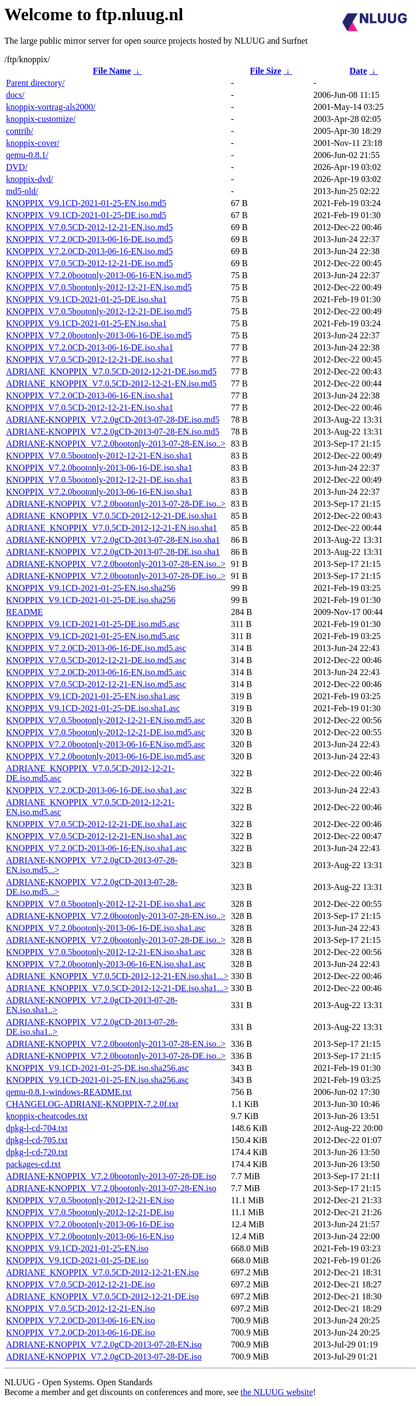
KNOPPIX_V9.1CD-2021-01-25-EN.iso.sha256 (91, 588)
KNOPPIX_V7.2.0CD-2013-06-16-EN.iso (80, 1320)
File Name (112, 70)
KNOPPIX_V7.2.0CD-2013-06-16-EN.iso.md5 (89, 251)
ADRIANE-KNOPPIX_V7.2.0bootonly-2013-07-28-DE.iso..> (115, 503)
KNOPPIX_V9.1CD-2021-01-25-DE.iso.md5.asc (92, 624)
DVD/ (16, 167)
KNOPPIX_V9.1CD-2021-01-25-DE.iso (77, 1260)
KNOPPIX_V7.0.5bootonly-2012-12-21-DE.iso (90, 1212)
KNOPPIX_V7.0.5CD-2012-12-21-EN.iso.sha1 (89, 407)
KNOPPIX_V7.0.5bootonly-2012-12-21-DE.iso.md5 (99, 311)
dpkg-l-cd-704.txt (36, 1128)
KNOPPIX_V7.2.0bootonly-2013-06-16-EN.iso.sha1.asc (106, 964)
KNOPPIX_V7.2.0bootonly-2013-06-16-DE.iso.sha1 (99, 467)
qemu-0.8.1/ (27, 155)
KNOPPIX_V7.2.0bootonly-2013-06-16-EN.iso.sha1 (99, 491)
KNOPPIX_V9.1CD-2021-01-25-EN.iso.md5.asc (92, 636)
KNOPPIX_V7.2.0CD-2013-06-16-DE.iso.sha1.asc (96, 790)
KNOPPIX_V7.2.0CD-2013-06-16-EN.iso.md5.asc (96, 672)
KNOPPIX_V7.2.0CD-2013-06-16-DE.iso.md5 (89, 239)
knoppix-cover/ (33, 143)
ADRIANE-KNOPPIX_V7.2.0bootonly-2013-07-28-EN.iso (111, 1188)
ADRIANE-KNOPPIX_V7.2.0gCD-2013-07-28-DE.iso (104, 1356)
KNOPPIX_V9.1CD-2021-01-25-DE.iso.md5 (86, 215)
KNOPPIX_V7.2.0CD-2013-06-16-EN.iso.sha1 (89, 395)
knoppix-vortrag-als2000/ (51, 107)
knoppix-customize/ (40, 119)
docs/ (15, 94)
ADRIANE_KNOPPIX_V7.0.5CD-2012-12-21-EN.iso (102, 1272)
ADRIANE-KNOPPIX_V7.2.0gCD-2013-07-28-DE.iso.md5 (112, 419)
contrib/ (19, 131)
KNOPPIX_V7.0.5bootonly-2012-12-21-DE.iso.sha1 (99, 479)
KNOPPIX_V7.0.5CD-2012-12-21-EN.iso (80, 1308)
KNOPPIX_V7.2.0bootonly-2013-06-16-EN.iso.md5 (99, 275)
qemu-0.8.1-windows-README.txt (69, 1092)
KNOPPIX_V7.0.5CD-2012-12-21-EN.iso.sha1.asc (96, 836)
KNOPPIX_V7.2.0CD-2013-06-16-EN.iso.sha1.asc (96, 848)
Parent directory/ (35, 82)
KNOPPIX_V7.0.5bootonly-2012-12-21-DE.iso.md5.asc (105, 732)
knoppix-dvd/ (29, 179)
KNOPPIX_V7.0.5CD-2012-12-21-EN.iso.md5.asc (96, 684)
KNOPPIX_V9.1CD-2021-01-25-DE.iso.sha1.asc (93, 708)
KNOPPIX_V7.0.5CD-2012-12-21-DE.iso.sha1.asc (96, 824)
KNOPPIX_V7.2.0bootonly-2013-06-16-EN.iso (90, 1236)
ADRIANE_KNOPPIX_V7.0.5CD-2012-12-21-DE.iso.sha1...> (117, 988)
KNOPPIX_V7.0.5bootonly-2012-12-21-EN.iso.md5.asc (105, 720)
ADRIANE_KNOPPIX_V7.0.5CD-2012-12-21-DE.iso (102, 1296)
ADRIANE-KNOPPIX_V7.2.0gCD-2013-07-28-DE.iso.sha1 (113, 551)
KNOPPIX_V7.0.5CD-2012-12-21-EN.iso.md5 (89, 227)
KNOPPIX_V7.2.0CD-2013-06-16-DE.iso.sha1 (89, 347)
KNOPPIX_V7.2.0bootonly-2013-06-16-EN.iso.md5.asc (105, 744)
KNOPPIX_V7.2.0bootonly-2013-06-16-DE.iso (90, 1224)
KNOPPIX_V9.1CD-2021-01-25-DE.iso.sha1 (86, 299)
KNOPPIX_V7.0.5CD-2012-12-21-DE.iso (80, 1284)
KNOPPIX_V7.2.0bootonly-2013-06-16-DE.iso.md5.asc (105, 756)
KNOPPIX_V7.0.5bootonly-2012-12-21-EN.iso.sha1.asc (106, 952)
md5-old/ (22, 191)
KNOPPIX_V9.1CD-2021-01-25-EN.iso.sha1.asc (93, 696)
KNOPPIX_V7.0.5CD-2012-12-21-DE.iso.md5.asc (96, 660)
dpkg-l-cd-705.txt (36, 1140)
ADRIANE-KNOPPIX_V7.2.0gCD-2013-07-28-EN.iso (104, 1344)
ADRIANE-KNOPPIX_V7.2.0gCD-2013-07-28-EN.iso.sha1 (113, 539)
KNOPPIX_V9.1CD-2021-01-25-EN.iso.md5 (86, 203)
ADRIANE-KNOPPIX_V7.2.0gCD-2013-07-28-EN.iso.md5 (112, 431)
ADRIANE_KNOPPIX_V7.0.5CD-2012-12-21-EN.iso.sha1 (111, 527)
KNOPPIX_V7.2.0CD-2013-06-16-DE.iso (80, 1332)
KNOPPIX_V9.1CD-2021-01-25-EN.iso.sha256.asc (97, 1080)
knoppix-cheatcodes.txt (47, 1116)
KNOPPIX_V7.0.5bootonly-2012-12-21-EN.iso (90, 1200)
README (24, 612)
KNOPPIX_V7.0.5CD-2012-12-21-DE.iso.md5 (89, 263)
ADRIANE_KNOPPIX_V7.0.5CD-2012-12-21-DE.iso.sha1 (111, 515)
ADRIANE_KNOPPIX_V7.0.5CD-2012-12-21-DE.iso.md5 (111, 371)
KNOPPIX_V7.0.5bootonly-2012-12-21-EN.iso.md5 (99, 287)
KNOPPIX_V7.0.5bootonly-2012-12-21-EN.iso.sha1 (99, 455)
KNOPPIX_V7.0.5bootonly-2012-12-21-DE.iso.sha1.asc (106, 904)
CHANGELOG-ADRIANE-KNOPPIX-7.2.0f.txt (92, 1104)
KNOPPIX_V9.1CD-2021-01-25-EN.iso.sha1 (86, 323)
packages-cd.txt (33, 1164)
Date (358, 70)
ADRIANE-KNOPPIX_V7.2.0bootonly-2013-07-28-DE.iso (111, 1176)
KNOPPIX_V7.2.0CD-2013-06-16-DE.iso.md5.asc (96, 648)
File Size (265, 70)
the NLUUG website (277, 1392)
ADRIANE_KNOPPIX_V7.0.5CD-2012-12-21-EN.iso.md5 (111, 383)
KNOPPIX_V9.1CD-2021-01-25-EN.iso (77, 1248)
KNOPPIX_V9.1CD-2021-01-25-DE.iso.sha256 (91, 600)
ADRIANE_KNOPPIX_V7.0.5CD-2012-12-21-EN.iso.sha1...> (117, 976)
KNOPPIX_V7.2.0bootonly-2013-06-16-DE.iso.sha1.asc (106, 928)
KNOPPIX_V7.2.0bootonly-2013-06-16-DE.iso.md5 (99, 335)
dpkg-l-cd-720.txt (36, 1152)
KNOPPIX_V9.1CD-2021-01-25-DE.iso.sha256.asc (97, 1068)
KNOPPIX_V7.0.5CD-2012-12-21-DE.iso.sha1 (89, 359)
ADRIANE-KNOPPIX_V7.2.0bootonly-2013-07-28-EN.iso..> (115, 443)
